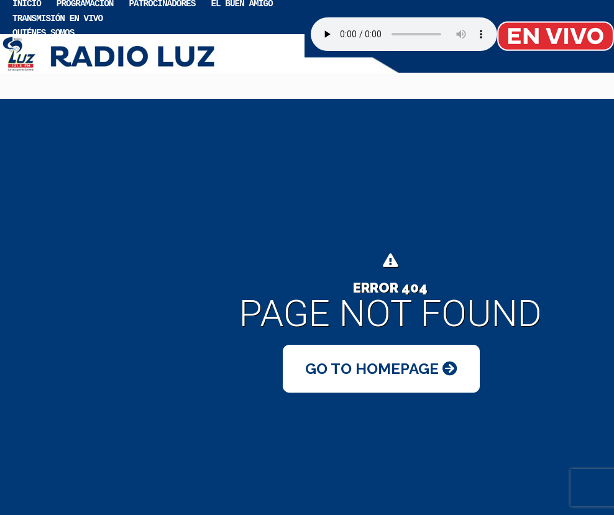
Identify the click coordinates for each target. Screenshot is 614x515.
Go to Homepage (381, 369)
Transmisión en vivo (57, 18)
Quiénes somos (43, 32)
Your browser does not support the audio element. (404, 34)
